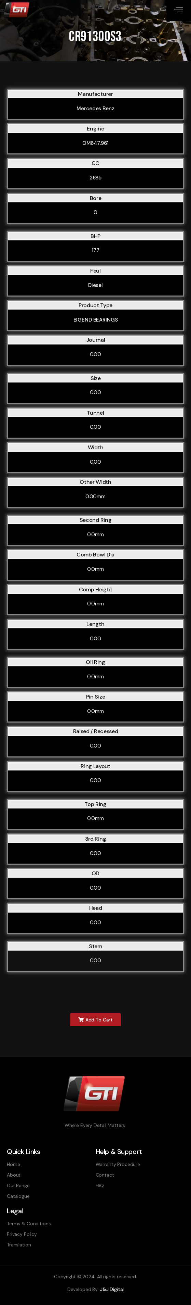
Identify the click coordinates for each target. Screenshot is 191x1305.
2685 (95, 177)
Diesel (95, 285)
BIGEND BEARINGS (95, 319)
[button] (95, 1019)
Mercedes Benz (95, 108)
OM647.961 (95, 143)
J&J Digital (112, 1289)
